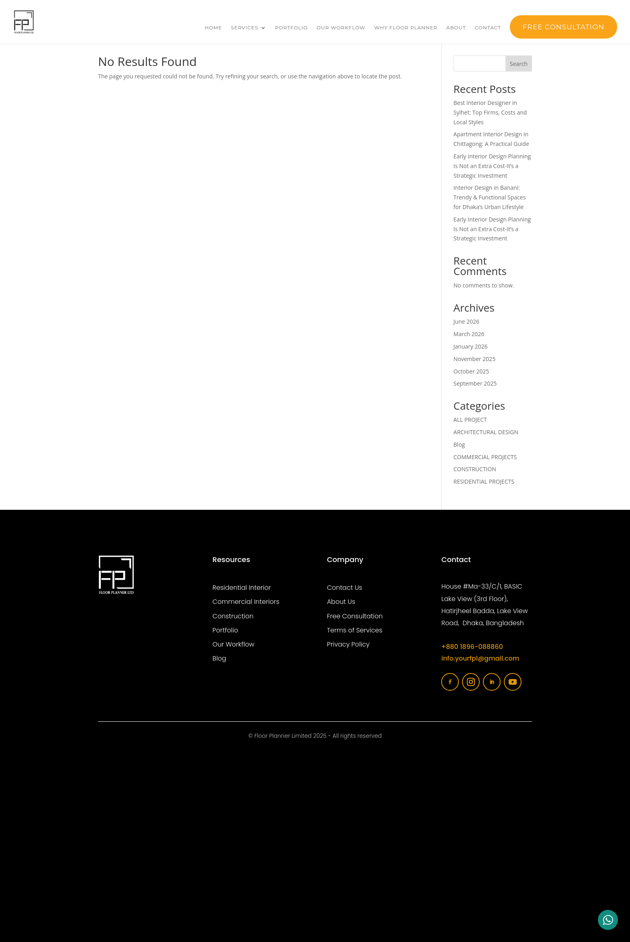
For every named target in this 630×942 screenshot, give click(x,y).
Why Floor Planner (405, 28)
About (456, 28)
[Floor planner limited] (315, 842)
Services (244, 28)
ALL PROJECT (470, 419)
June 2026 (466, 321)
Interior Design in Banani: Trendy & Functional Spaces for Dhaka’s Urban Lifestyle (490, 197)
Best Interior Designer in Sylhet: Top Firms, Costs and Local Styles (490, 112)
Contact (488, 28)
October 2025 (471, 371)
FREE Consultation (563, 27)
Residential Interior (242, 587)
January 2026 (471, 346)
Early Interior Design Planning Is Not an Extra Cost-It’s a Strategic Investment (492, 165)
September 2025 (475, 383)
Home (213, 28)
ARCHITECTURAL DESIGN (486, 432)
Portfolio (291, 28)
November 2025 (475, 359)
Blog (459, 444)
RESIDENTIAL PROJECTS (484, 481)
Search (519, 64)
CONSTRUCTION (475, 469)
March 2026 (469, 334)
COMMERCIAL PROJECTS (485, 457)
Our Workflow (341, 28)
